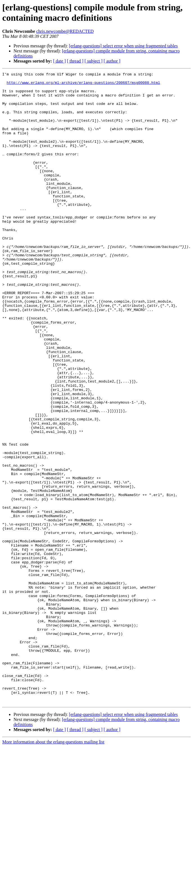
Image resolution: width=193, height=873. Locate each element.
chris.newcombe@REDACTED (65, 31)
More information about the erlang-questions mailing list (53, 868)
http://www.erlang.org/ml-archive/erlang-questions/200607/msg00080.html (83, 84)
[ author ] (112, 61)
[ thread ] (75, 61)
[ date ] (59, 61)
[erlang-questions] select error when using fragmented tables (123, 45)
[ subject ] (94, 61)
